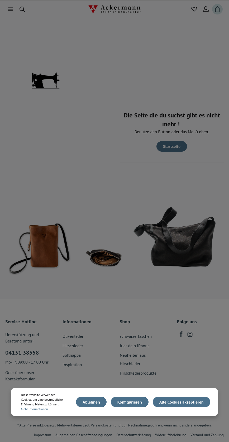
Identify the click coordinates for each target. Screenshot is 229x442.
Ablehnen (91, 402)
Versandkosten (102, 425)
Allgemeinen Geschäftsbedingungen (83, 435)
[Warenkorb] (217, 9)
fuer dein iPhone (135, 345)
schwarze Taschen (136, 336)
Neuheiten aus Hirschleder (133, 359)
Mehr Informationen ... (36, 409)
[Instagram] (190, 335)
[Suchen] (22, 9)
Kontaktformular (20, 378)
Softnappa (72, 355)
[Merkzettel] (194, 9)
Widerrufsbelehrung (170, 435)
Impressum (42, 435)
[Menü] (10, 9)
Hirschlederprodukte (138, 373)
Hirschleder (73, 345)
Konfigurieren (129, 402)
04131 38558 (22, 352)
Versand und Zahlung (207, 435)
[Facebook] (181, 335)
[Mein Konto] (206, 9)
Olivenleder (73, 336)
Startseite (172, 146)
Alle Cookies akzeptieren (181, 402)
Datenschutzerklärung (133, 435)
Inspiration (72, 364)
